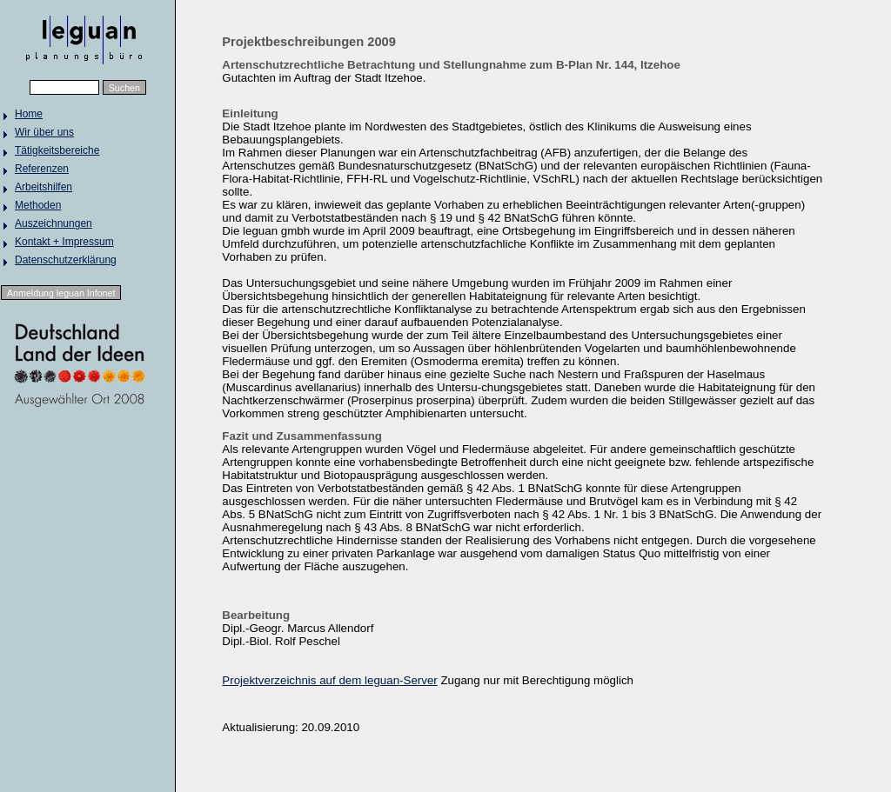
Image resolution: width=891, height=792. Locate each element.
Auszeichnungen (53, 223)
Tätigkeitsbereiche (57, 150)
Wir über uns (44, 132)
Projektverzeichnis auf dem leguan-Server (329, 680)
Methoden (38, 205)
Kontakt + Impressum (64, 242)
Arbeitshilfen (43, 187)
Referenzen (42, 169)
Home (29, 114)
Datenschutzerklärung (66, 260)
